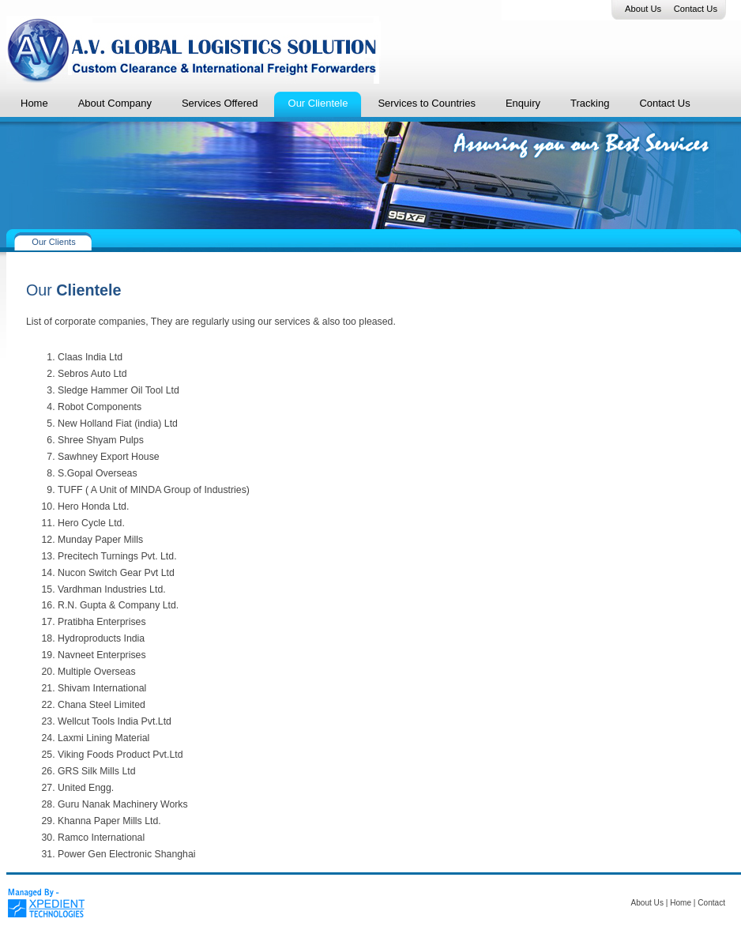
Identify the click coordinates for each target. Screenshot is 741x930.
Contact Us (695, 8)
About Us (643, 8)
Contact (711, 902)
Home (680, 902)
